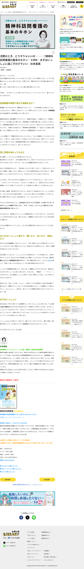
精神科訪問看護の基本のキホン (19, 12)
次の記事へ (47, 480)
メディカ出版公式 (9, 543)
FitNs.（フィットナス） (33, 551)
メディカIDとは (48, 560)
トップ (1, 12)
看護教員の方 (42, 2)
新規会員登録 (71, 2)
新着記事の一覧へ (65, 210)
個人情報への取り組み (50, 557)
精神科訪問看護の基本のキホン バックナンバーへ (27, 484)
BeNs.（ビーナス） (32, 554)
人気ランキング (43, 6)
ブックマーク (62, 2)
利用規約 (46, 554)
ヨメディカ (30, 557)
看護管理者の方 (32, 2)
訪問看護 (8, 70)
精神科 (2, 70)
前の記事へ (8, 480)
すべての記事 (32, 6)
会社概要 (46, 551)
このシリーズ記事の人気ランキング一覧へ (71, 289)
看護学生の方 (52, 2)
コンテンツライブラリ (33, 560)
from (11, 538)
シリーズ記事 (53, 6)
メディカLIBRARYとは (73, 6)
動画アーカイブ (63, 6)
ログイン (80, 2)
